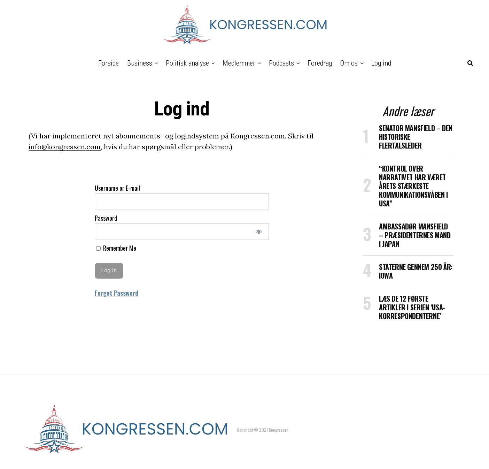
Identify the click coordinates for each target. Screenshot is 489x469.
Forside (108, 63)
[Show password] (259, 231)
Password (106, 217)
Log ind (381, 63)
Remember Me (116, 247)
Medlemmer (239, 63)
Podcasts (281, 63)
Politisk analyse (187, 63)
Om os (349, 63)
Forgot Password (116, 292)
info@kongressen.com (65, 146)
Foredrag (320, 63)
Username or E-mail (117, 187)
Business (139, 63)
